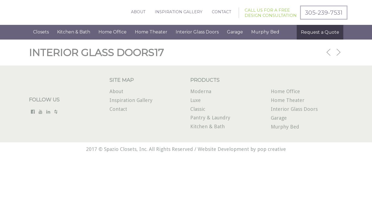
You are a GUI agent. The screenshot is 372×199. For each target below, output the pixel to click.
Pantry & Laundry (210, 118)
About (138, 11)
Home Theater (151, 32)
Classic (197, 109)
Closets (41, 32)
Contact (221, 11)
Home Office (112, 32)
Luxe (195, 100)
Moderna (200, 91)
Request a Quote (320, 32)
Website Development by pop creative (242, 149)
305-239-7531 (323, 12)
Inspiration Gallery (178, 11)
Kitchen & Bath (73, 32)
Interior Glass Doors (197, 32)
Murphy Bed (265, 32)
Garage (235, 32)
